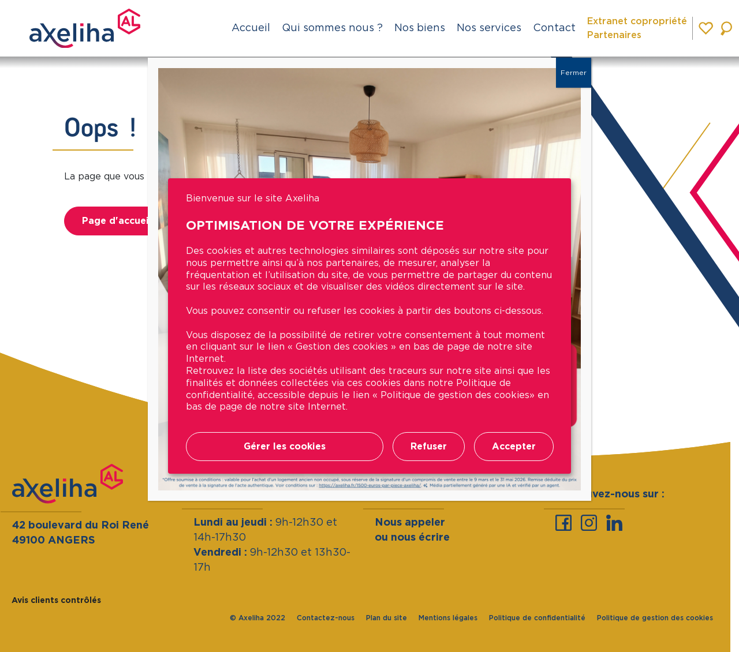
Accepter (514, 446)
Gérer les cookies (285, 446)
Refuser (428, 446)
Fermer (574, 72)
